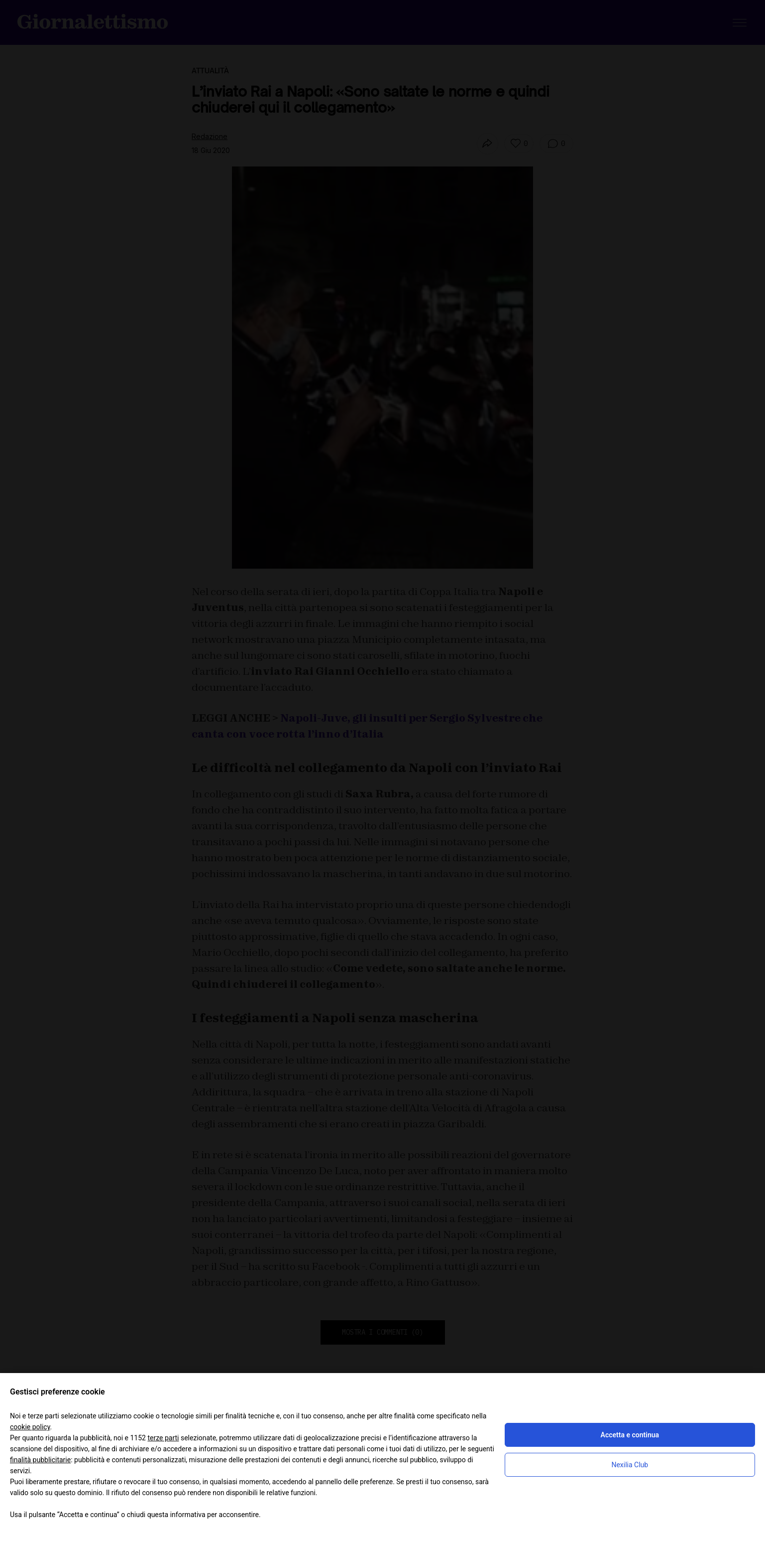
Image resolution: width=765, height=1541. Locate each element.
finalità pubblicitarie (40, 1460)
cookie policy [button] (30, 1427)
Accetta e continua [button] (630, 1435)
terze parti (163, 1438)
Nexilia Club (629, 1465)
